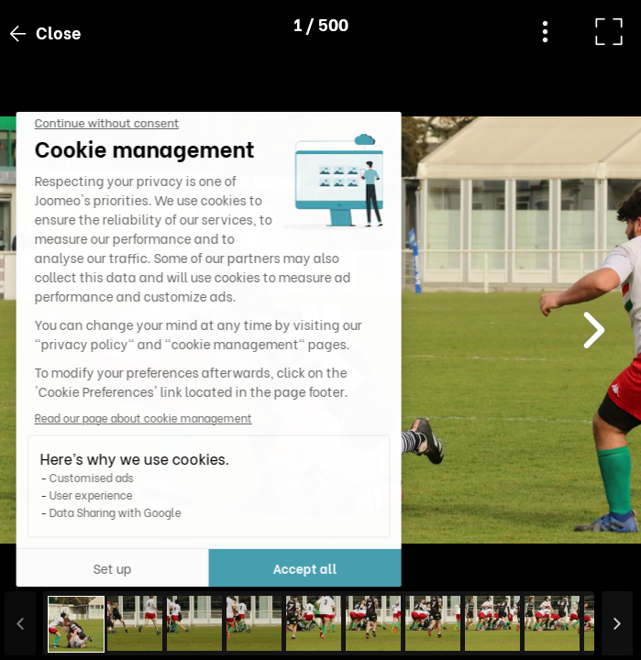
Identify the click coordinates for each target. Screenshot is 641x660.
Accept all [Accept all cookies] (182, 568)
